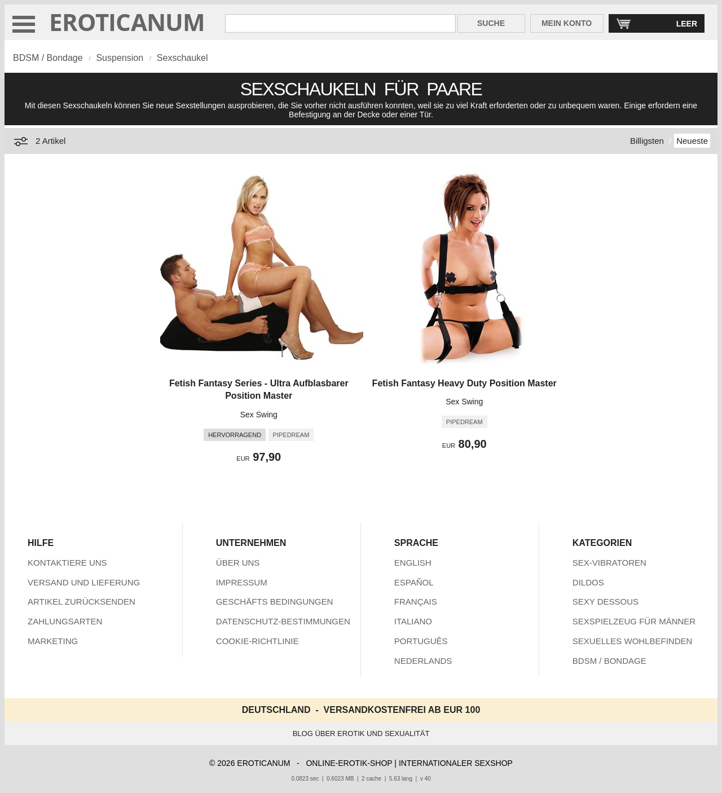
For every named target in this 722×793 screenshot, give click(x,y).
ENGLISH (413, 562)
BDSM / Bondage (48, 58)
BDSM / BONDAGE (609, 661)
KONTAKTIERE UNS (67, 562)
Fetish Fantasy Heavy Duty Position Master (464, 383)
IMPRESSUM (241, 582)
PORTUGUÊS (421, 641)
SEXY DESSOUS (606, 601)
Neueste (692, 141)
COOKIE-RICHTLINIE (257, 641)
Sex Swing (259, 414)
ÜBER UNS (238, 562)
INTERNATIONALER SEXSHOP (456, 763)
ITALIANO (413, 621)
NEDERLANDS (423, 661)
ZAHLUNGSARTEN (65, 621)
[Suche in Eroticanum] (340, 23)
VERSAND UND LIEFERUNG (84, 582)
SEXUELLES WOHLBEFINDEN (633, 641)
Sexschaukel (182, 58)
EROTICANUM (127, 22)
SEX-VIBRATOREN (609, 562)
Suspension (119, 58)
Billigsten (647, 141)
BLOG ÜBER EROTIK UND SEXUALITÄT (361, 733)
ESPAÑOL (414, 582)
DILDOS (588, 582)
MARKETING (53, 641)
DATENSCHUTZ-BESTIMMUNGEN (283, 621)
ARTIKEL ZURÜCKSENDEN (81, 601)
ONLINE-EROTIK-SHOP (349, 763)
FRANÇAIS (415, 601)
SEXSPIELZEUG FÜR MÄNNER (634, 621)
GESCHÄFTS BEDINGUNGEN (274, 601)
